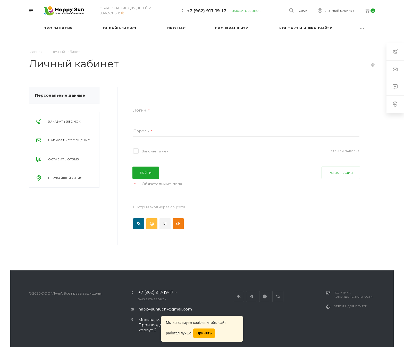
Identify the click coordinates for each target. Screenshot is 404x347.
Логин (141, 110)
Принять (204, 333)
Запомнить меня (156, 151)
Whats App (264, 296)
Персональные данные (60, 95)
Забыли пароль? (345, 151)
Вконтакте (238, 296)
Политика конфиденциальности (353, 294)
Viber (277, 296)
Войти (146, 173)
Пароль (142, 131)
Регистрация (341, 173)
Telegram (251, 296)
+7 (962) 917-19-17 (206, 10)
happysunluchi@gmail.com (165, 309)
